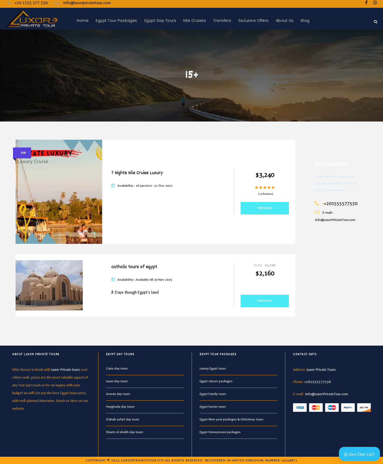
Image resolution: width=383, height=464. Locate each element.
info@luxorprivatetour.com (87, 3)
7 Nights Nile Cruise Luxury (137, 173)
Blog (305, 20)
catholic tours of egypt (134, 267)
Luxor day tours (117, 381)
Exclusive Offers (254, 20)
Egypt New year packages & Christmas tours (231, 419)
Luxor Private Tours (321, 370)
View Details (265, 208)
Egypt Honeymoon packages (220, 432)
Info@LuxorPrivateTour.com (326, 394)
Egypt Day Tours (160, 20)
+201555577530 (340, 203)
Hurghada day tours (120, 406)
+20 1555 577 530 (31, 3)
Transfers (222, 20)
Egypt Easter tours (213, 406)
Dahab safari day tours (122, 419)
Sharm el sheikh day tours (124, 432)
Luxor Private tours (65, 370)
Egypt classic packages (216, 381)
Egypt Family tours (213, 394)
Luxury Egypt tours (213, 368)
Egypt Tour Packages (116, 20)
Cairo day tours (117, 368)
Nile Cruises (194, 20)
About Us (285, 20)
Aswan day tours (118, 394)
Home (82, 20)
